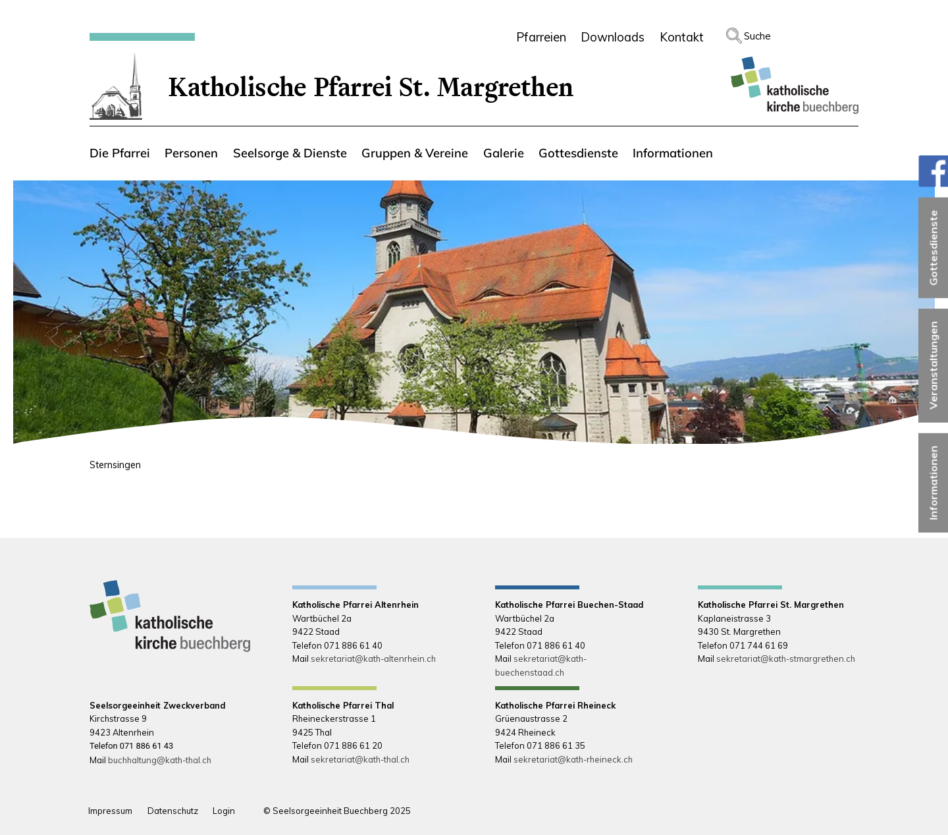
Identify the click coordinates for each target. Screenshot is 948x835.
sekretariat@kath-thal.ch (360, 759)
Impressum (110, 810)
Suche (757, 36)
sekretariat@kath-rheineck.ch (573, 759)
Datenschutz (172, 810)
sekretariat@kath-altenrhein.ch (373, 658)
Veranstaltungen (932, 365)
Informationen (932, 482)
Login (224, 810)
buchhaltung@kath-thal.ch (159, 760)
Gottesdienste (932, 247)
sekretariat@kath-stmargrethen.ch (785, 658)
